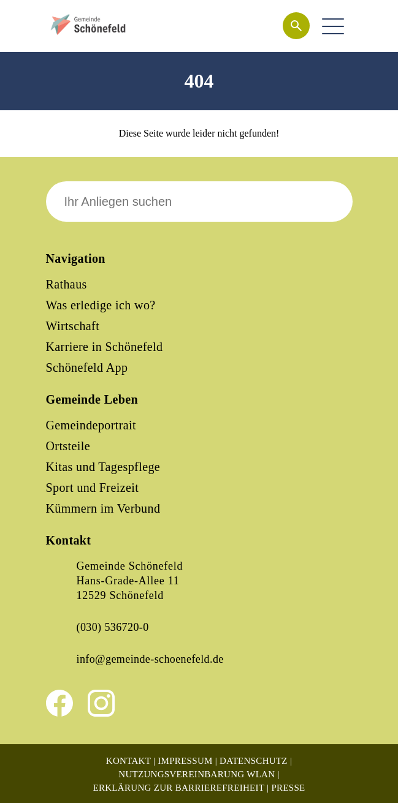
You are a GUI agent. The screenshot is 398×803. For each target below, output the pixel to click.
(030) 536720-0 (113, 627)
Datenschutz (254, 761)
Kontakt (128, 761)
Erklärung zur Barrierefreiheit (178, 788)
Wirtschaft (73, 326)
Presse (288, 788)
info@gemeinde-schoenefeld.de (150, 659)
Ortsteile (68, 446)
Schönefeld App (87, 367)
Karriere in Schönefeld (104, 346)
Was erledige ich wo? (101, 305)
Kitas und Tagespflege (103, 466)
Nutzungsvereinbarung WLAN (196, 774)
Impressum (185, 761)
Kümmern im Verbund (103, 508)
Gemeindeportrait (91, 425)
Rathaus (66, 284)
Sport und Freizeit (92, 487)
